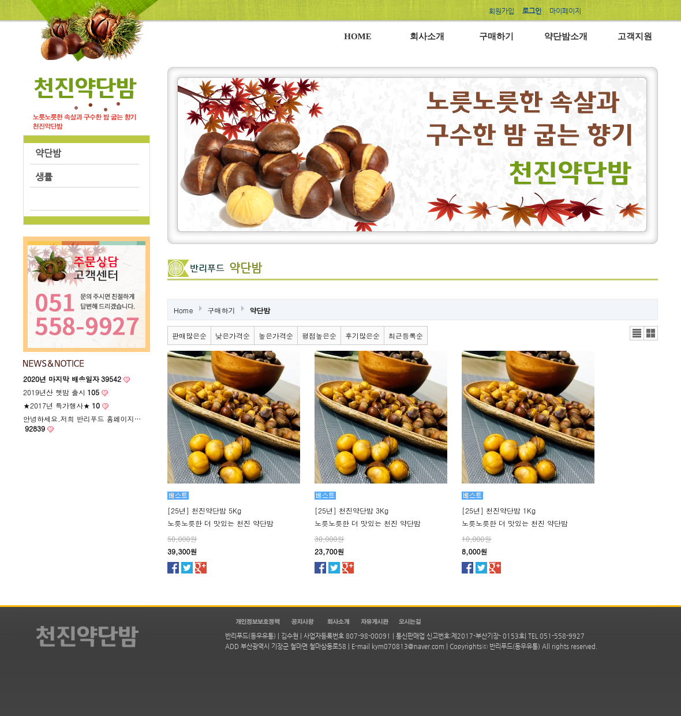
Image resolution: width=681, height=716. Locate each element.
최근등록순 (405, 335)
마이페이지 (565, 11)
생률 (44, 176)
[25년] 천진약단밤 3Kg (351, 510)
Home (183, 310)
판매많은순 (189, 335)
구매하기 (221, 310)
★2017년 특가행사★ (61, 405)
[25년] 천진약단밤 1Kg (499, 510)
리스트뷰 (637, 333)
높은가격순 (276, 335)
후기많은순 (362, 335)
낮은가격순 (232, 335)
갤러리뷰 (650, 333)
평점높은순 (319, 335)
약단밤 (48, 153)
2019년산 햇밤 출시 (61, 392)
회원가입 (501, 11)
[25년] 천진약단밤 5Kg (204, 510)
